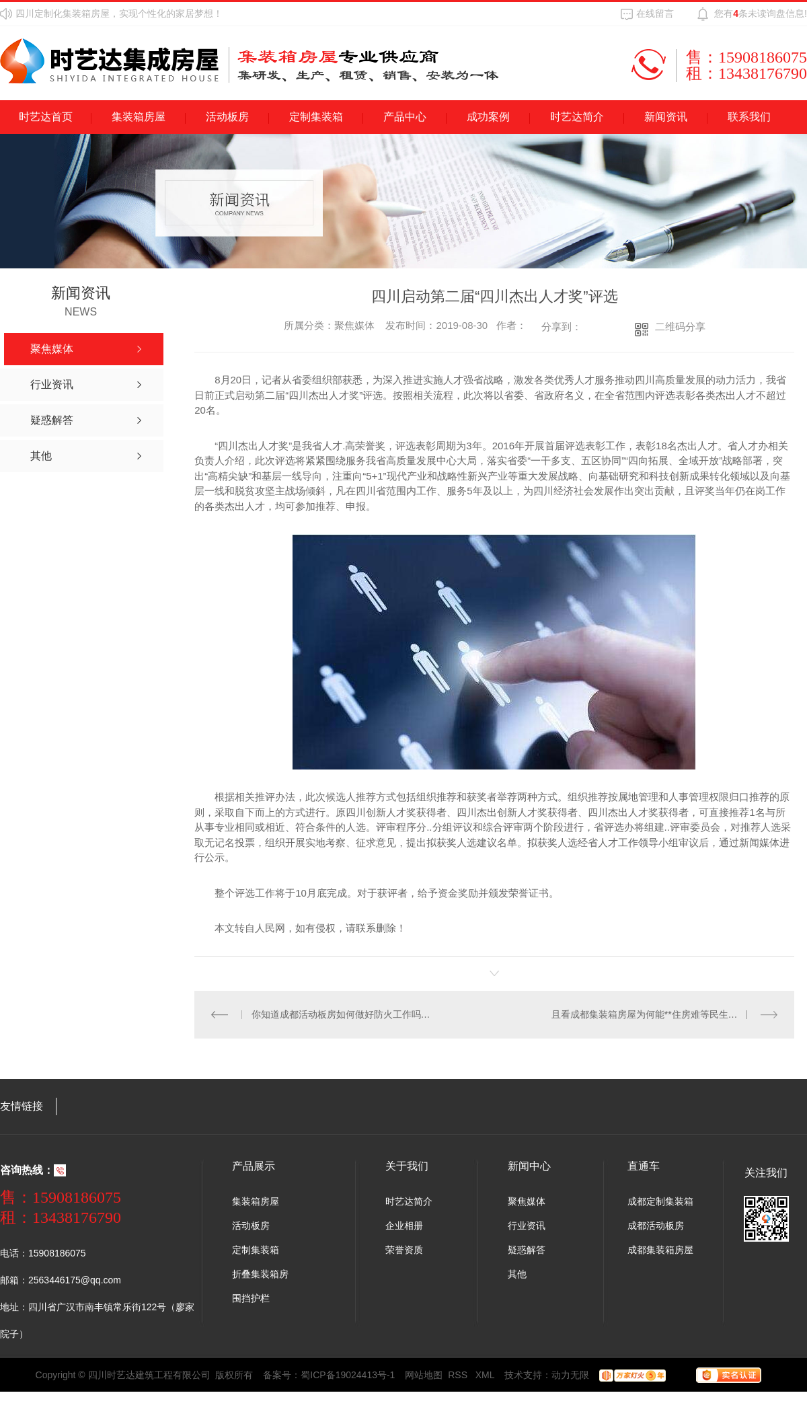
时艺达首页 (46, 116)
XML (485, 1374)
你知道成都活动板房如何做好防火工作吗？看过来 (344, 1013)
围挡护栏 (251, 1297)
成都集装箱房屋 (660, 1249)
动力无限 (570, 1374)
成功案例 (488, 116)
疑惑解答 (526, 1249)
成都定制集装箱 (660, 1200)
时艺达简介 (577, 116)
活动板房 (227, 116)
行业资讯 (526, 1224)
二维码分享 (680, 326)
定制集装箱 (316, 116)
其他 (517, 1273)
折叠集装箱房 (260, 1273)
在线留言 (655, 13)
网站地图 (424, 1374)
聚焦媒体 (526, 1200)
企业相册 (404, 1224)
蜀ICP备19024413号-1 (348, 1374)
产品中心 (404, 116)
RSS (459, 1374)
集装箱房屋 (138, 116)
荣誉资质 (404, 1249)
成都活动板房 (655, 1224)
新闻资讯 (665, 116)
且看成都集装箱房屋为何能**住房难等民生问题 (649, 1013)
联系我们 (749, 116)
